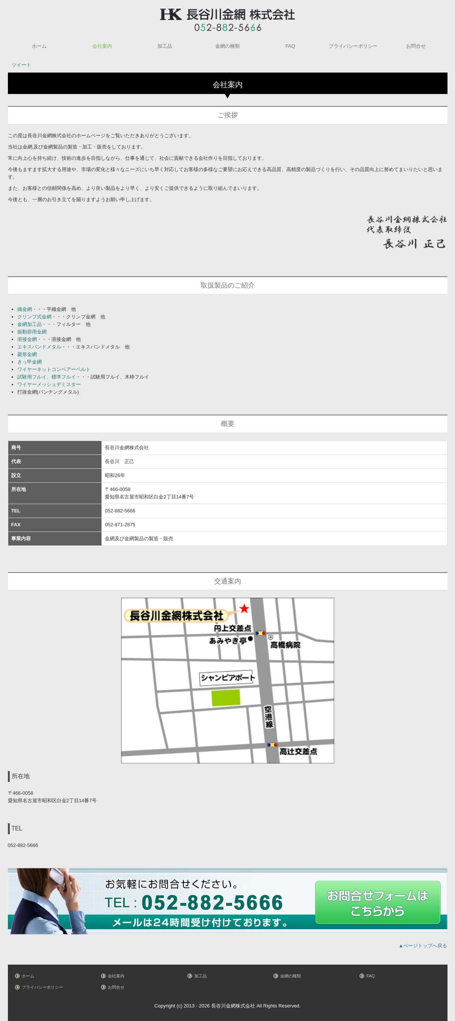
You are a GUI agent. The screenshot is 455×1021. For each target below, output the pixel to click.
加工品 (164, 46)
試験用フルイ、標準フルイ (46, 377)
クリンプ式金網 (34, 317)
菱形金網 (27, 354)
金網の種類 (227, 46)
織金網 (24, 309)
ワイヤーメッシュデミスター (49, 384)
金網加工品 (29, 324)
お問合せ (416, 46)
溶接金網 (27, 339)
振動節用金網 (32, 332)
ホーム (39, 46)
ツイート (21, 65)
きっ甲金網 (29, 362)
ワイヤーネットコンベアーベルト (54, 369)
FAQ (290, 46)
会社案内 (102, 46)
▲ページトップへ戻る (423, 945)
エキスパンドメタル (39, 347)
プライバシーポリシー (353, 46)
